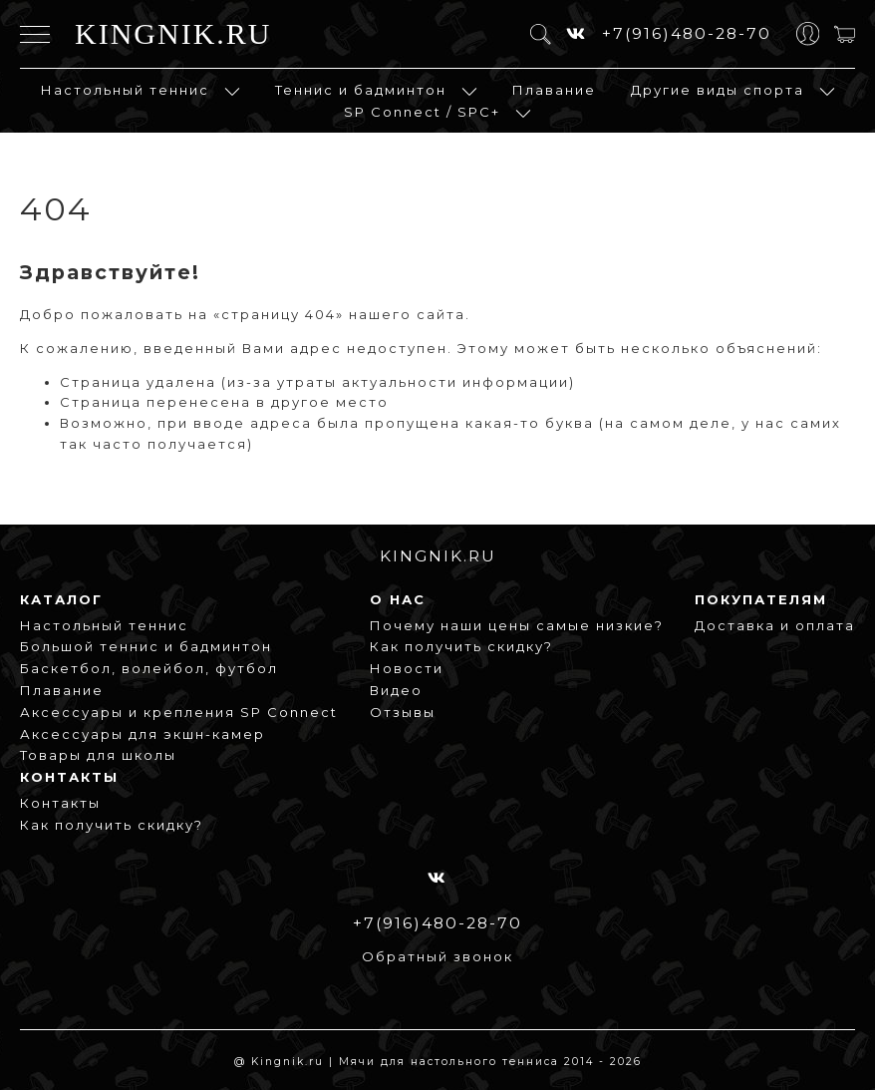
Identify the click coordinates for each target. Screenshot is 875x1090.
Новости (406, 668)
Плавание (554, 90)
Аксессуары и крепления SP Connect (179, 712)
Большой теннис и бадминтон (146, 646)
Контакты (60, 803)
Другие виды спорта (717, 90)
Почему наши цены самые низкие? (517, 625)
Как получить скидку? (461, 646)
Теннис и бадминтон (360, 90)
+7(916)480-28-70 (686, 33)
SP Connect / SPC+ (422, 112)
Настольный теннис (125, 90)
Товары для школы (98, 755)
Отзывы (403, 712)
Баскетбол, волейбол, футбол (149, 668)
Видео (396, 690)
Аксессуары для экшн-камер (142, 734)
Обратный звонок (437, 956)
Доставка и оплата (775, 625)
